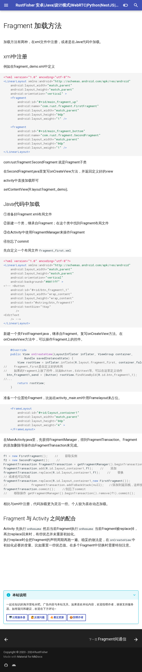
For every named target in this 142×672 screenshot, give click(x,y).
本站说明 (19, 595)
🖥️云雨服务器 (17, 617)
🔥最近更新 (57, 617)
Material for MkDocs (29, 656)
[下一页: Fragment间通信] (112, 639)
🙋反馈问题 (38, 617)
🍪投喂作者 (76, 617)
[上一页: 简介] (6, 639)
